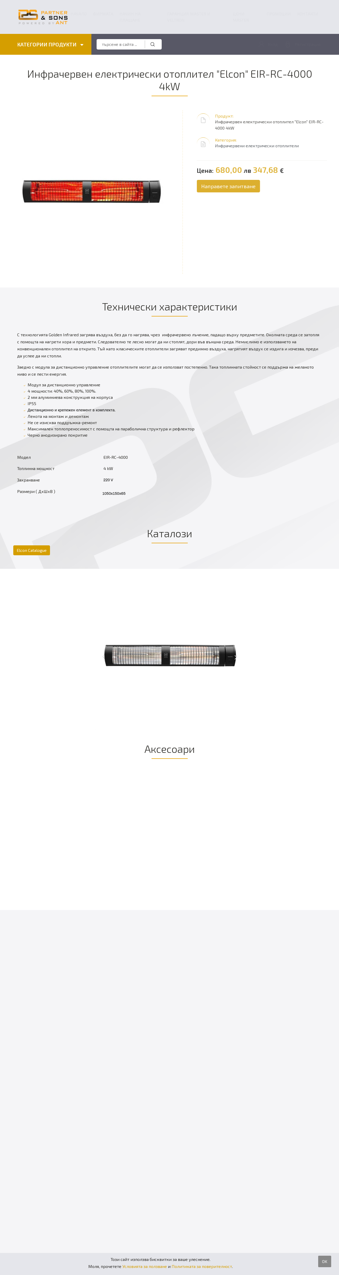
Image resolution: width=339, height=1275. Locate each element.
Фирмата (103, 13)
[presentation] (104, 657)
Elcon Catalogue (32, 550)
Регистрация (308, 44)
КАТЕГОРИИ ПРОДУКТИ (50, 44)
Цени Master (241, 16)
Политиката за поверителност (202, 1266)
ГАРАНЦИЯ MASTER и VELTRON (188, 16)
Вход (273, 44)
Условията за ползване (144, 1266)
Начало (79, 13)
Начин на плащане (130, 16)
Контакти (307, 13)
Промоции (279, 13)
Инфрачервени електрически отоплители (262, 145)
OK (324, 1261)
